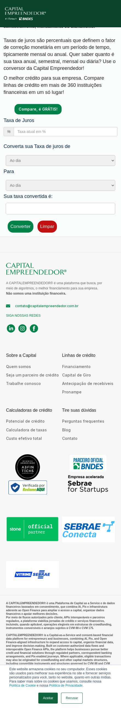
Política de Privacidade (65, 685)
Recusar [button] (72, 698)
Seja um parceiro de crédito (32, 375)
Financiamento (76, 366)
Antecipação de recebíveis (87, 383)
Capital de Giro (76, 375)
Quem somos (18, 366)
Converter (20, 226)
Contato (69, 438)
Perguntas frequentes (83, 421)
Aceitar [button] (48, 698)
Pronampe (72, 392)
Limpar (47, 226)
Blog (66, 430)
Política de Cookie (22, 685)
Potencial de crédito (25, 421)
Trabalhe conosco (23, 383)
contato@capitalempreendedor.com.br (47, 306)
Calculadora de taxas (26, 430)
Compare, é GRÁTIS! (38, 109)
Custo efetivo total (24, 438)
